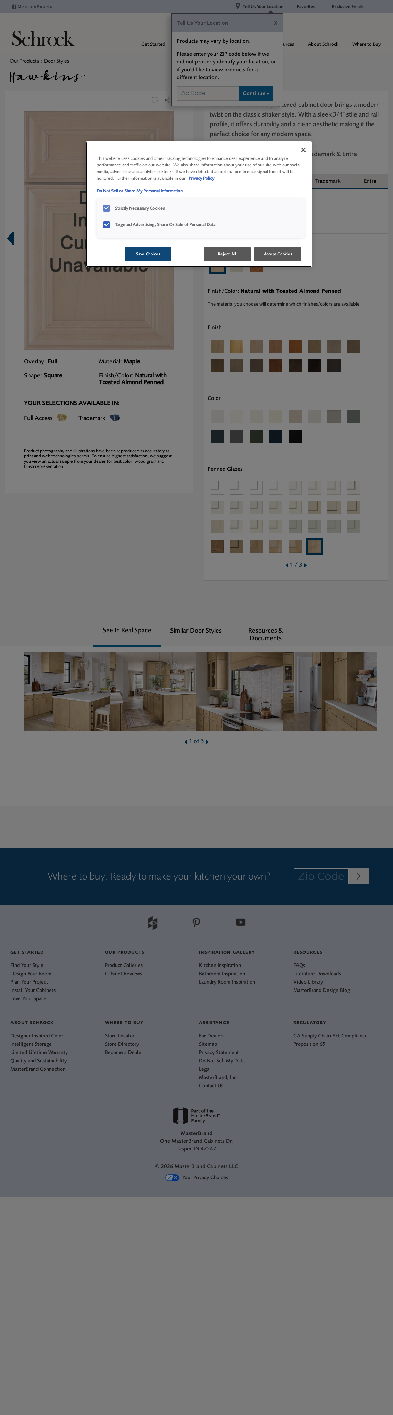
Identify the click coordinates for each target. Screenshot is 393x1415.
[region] (199, 204)
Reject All (227, 254)
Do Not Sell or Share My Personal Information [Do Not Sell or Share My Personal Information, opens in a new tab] (140, 191)
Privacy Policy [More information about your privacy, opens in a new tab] (201, 178)
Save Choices (148, 254)
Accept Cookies (278, 254)
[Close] (303, 149)
